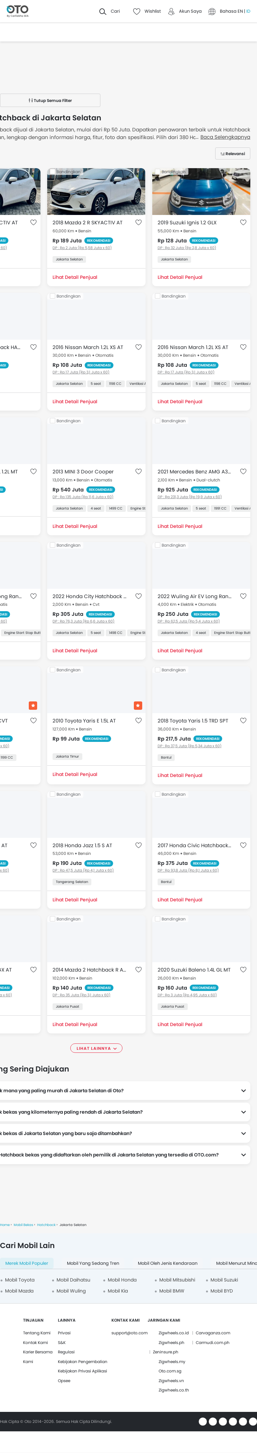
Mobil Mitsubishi (177, 1279)
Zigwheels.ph (171, 1342)
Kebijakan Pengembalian (82, 1361)
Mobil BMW (171, 1291)
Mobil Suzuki (224, 1279)
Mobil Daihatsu (73, 1279)
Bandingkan (69, 172)
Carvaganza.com (213, 1333)
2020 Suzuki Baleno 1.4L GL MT (194, 969)
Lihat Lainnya (94, 1048)
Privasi (64, 1333)
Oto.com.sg (170, 1371)
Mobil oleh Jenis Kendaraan (167, 1263)
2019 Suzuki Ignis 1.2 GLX (187, 222)
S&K (62, 1342)
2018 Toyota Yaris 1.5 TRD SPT (193, 720)
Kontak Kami (35, 1342)
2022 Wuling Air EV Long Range (195, 596)
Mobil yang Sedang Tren (93, 1263)
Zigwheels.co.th (174, 1390)
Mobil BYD (221, 1291)
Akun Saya (190, 11)
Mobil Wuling (71, 1291)
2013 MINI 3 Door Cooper (83, 471)
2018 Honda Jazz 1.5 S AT (82, 845)
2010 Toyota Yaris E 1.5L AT (84, 720)
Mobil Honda (122, 1279)
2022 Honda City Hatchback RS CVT (89, 596)
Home (5, 1224)
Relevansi (235, 153)
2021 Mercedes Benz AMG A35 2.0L (195, 471)
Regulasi (66, 1352)
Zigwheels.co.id (174, 1333)
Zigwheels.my (172, 1361)
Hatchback (46, 1224)
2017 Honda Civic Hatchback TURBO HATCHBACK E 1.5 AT (195, 845)
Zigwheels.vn (171, 1380)
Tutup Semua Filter (50, 100)
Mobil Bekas (23, 1224)
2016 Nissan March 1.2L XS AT (88, 347)
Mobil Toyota (19, 1279)
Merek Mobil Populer (26, 1263)
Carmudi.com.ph (213, 1342)
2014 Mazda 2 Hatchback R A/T (89, 969)
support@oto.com (129, 1333)
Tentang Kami (37, 1333)
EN (241, 11)
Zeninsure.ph (165, 1352)
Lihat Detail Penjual (75, 277)
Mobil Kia (118, 1291)
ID (248, 11)
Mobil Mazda (19, 1291)
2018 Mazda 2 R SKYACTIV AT (87, 222)
